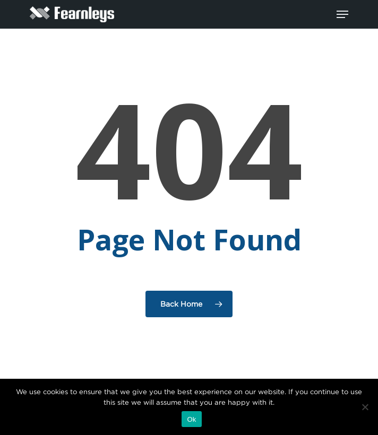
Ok (191, 419)
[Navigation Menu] (342, 14)
